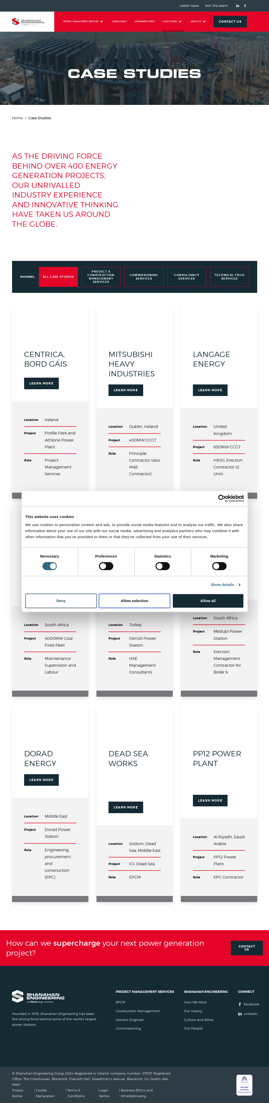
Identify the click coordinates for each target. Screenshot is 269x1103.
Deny (61, 601)
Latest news (189, 6)
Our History (193, 1011)
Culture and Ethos (198, 1020)
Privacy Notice (17, 1093)
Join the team (216, 6)
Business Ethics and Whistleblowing (137, 1093)
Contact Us (247, 948)
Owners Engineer (130, 1020)
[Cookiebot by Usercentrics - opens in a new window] (222, 498)
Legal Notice (104, 1093)
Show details (222, 584)
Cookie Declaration (45, 1093)
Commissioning (128, 1028)
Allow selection (134, 601)
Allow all (208, 601)
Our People (193, 1028)
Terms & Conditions (76, 1093)
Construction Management (138, 1011)
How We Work (195, 1002)
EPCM (120, 1002)
